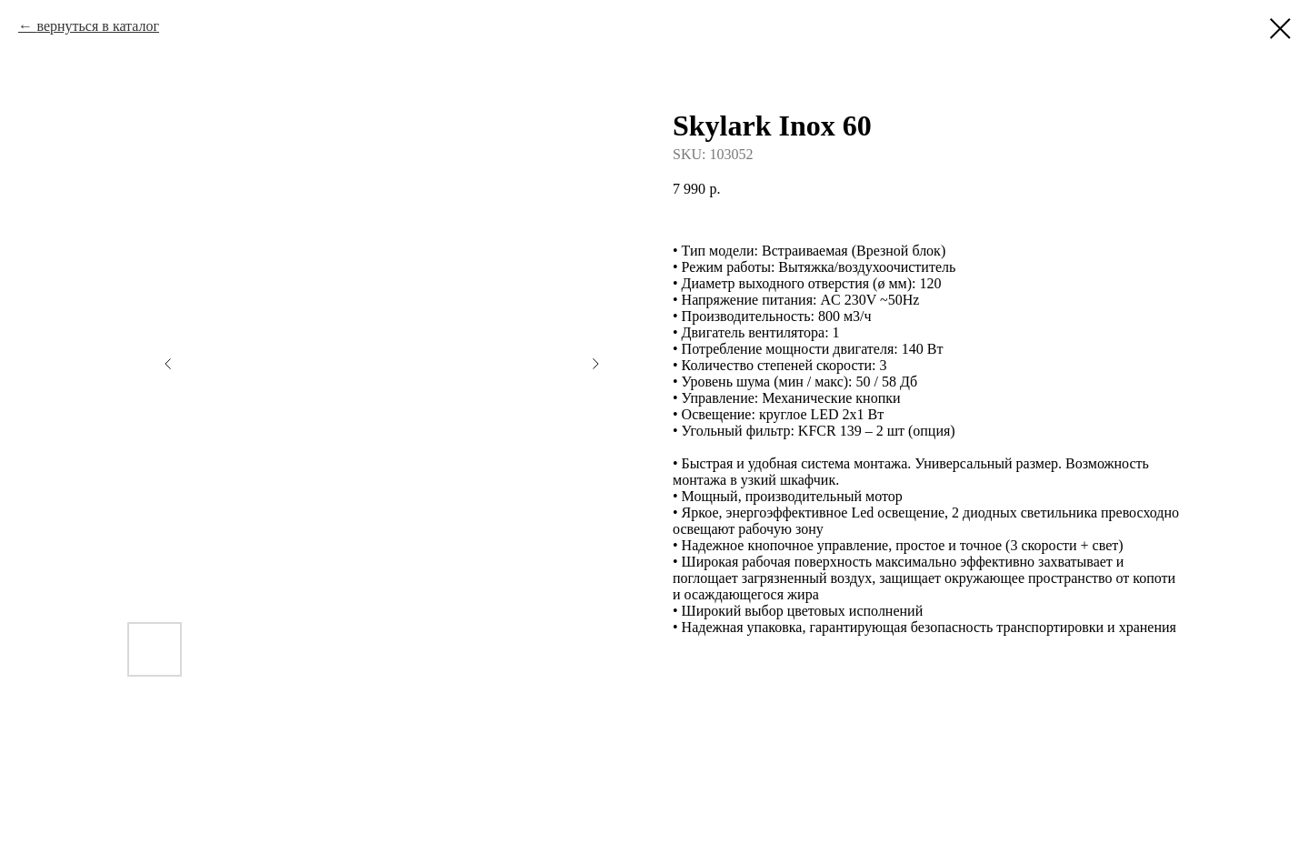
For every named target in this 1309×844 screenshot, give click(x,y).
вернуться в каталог (97, 26)
